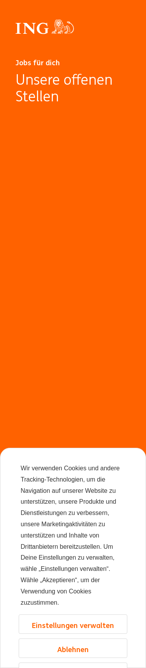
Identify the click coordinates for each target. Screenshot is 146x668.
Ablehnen (73, 649)
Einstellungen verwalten (73, 625)
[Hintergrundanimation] (73, 384)
